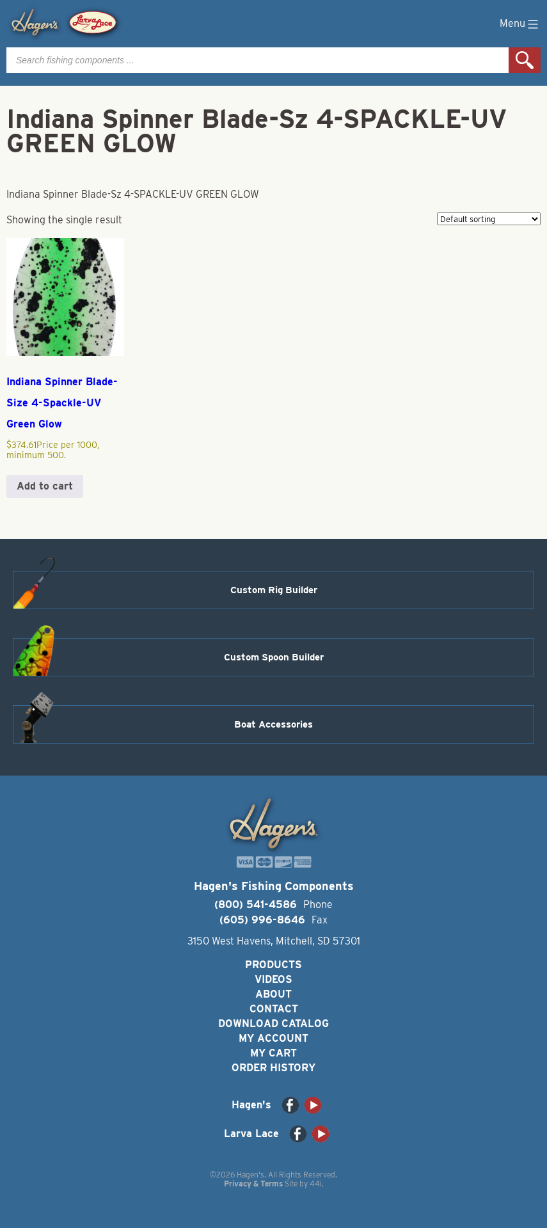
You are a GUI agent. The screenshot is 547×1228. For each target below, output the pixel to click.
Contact (274, 1009)
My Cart (273, 1053)
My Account (273, 1038)
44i (316, 1183)
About (273, 994)
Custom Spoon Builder (274, 657)
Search (525, 60)
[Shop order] (489, 218)
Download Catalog (273, 1023)
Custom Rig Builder (273, 590)
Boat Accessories (273, 724)
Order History (273, 1068)
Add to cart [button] (45, 486)
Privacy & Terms (253, 1183)
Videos (273, 979)
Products (273, 965)
